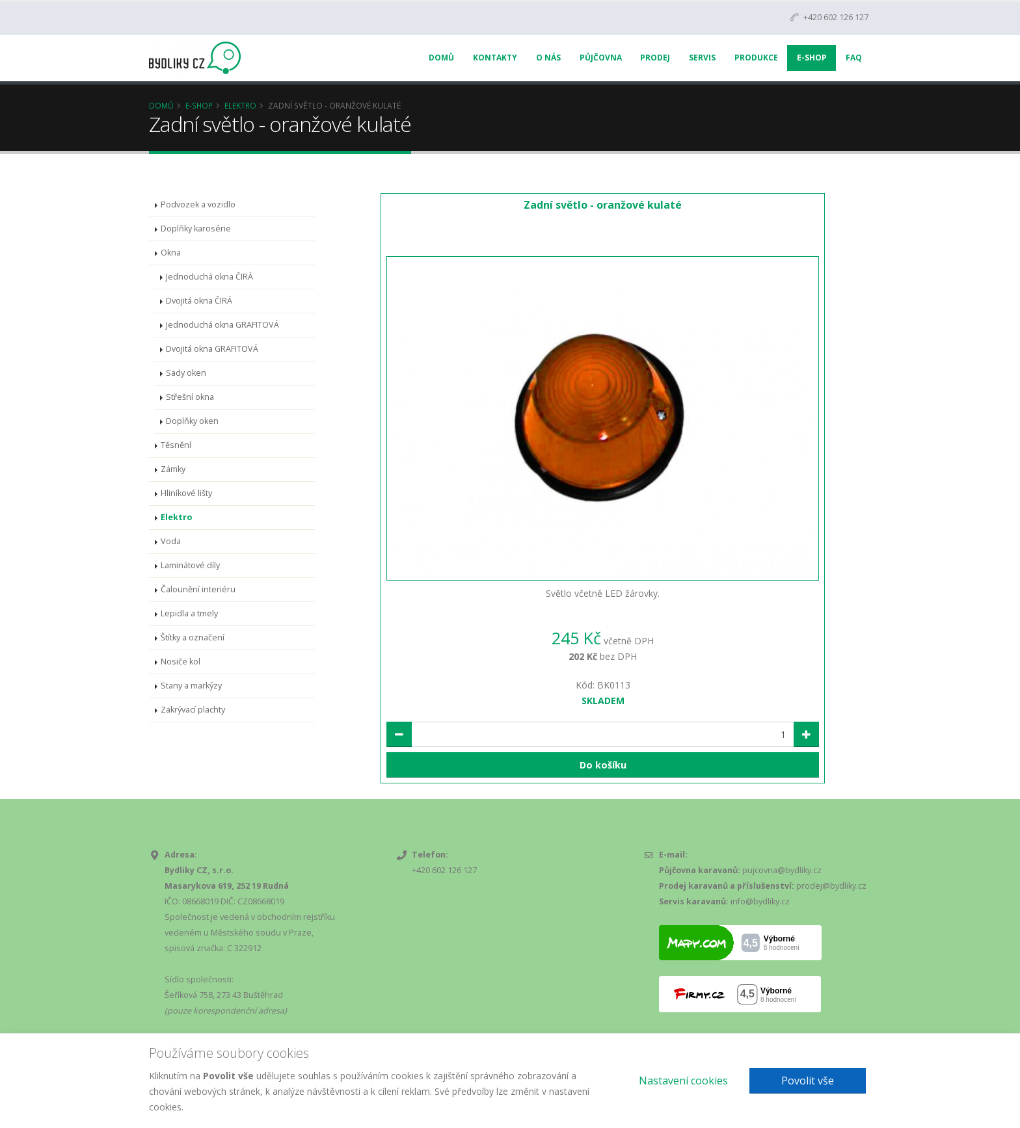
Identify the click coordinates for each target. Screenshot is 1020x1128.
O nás (548, 57)
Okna (171, 252)
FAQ (854, 57)
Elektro (240, 105)
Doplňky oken (192, 420)
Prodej (655, 57)
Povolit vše (807, 1080)
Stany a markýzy (191, 685)
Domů (441, 57)
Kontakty (495, 57)
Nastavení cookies (683, 1080)
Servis (702, 57)
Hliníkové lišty (186, 493)
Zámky (173, 469)
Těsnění (176, 445)
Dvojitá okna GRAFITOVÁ (212, 348)
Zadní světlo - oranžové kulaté (603, 205)
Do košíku (603, 765)
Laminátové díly (190, 565)
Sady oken (186, 372)
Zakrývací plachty (193, 709)
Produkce (756, 57)
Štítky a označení (192, 637)
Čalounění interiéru (198, 589)
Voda (171, 541)
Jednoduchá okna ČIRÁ (209, 276)
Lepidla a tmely (189, 613)
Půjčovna (601, 57)
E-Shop (812, 57)
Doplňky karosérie (196, 228)
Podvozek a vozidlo (198, 204)
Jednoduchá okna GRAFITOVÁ (222, 324)
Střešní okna (190, 396)
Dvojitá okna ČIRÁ (199, 300)
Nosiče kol (180, 661)
